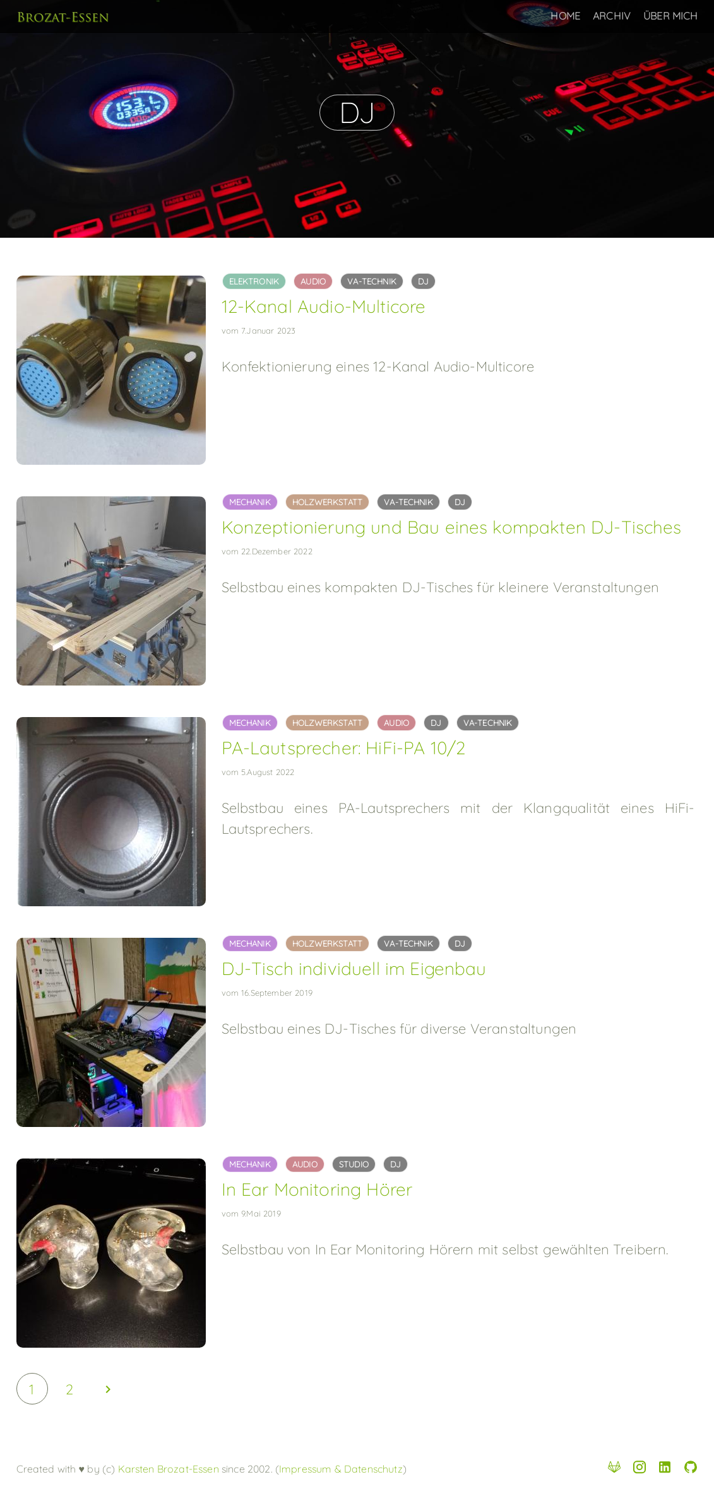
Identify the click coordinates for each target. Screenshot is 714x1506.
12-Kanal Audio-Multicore (324, 306)
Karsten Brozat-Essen (166, 1468)
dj (423, 281)
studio (354, 1164)
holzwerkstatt (327, 502)
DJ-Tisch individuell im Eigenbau (354, 968)
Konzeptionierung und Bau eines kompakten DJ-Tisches (452, 527)
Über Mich (670, 15)
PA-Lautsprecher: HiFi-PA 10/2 (344, 748)
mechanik (250, 502)
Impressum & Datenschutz (341, 1468)
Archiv (612, 15)
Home (565, 15)
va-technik (371, 281)
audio (313, 281)
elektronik (254, 281)
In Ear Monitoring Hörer (317, 1189)
